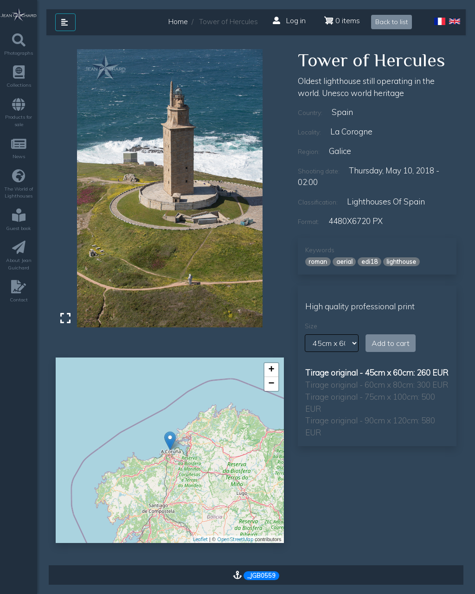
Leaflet (200, 539)
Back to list (391, 22)
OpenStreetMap (235, 539)
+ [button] (271, 370)
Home (178, 21)
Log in (289, 20)
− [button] (271, 384)
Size (311, 326)
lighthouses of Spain (386, 201)
